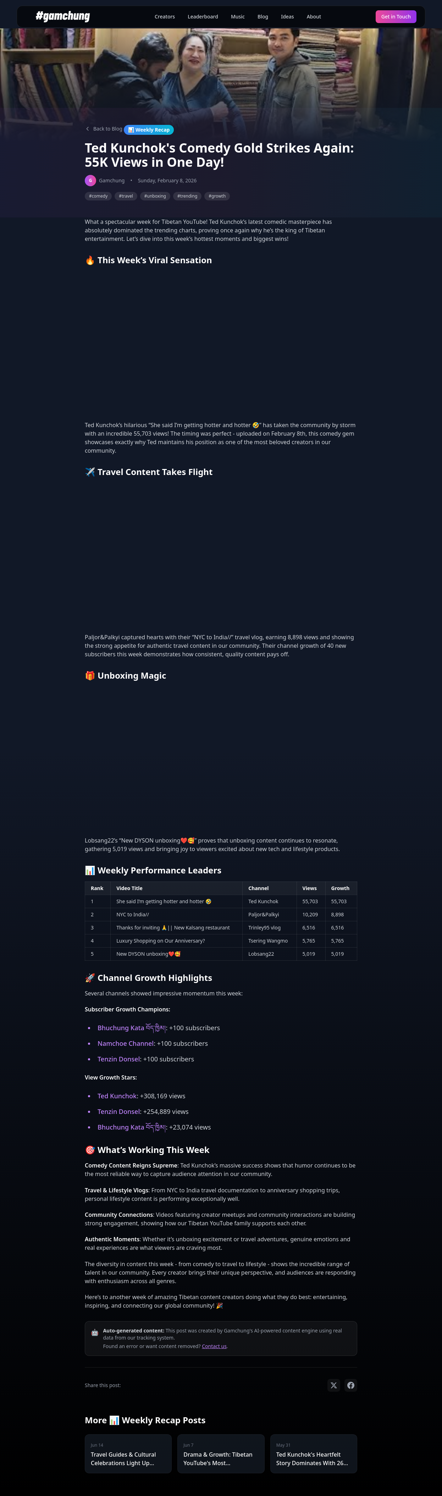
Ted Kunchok (117, 1096)
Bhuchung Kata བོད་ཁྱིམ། (132, 1027)
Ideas (287, 16)
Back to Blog (103, 128)
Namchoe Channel (126, 1043)
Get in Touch (396, 16)
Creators (165, 16)
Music (238, 16)
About (314, 16)
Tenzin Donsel (119, 1059)
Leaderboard (203, 16)
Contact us (214, 1346)
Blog (263, 16)
